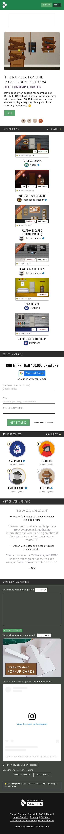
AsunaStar (15, 460)
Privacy (34, 817)
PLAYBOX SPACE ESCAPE (32, 269)
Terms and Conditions (23, 820)
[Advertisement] (32, 20)
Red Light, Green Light (32, 195)
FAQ (41, 814)
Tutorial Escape (32, 161)
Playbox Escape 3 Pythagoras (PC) (32, 232)
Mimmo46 (35, 343)
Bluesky (33, 765)
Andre (33, 165)
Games (22, 814)
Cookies (45, 817)
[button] (32, 373)
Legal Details (20, 817)
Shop (13, 814)
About (49, 814)
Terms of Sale (46, 820)
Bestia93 (35, 308)
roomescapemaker (33, 199)
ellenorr (46, 460)
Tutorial (32, 814)
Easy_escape (32, 304)
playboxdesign (33, 238)
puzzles (45, 488)
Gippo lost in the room (32, 339)
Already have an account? (44, 422)
